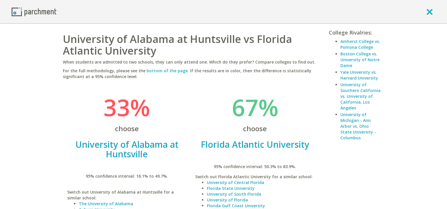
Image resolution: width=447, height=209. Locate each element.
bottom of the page (167, 70)
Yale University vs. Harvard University (359, 75)
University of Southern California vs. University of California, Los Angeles (360, 96)
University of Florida (227, 200)
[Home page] (34, 11)
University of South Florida (234, 194)
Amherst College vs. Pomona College (360, 44)
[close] (429, 11)
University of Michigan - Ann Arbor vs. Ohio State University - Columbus (358, 126)
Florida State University (231, 188)
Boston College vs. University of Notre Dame (360, 59)
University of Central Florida (235, 182)
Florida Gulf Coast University (236, 205)
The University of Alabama (106, 203)
